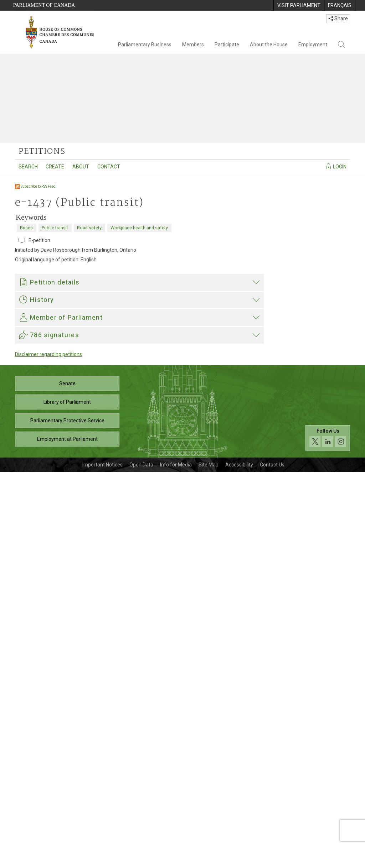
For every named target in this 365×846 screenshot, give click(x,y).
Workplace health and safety (139, 227)
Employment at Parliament (67, 813)
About (80, 166)
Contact (108, 166)
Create (55, 166)
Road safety (89, 227)
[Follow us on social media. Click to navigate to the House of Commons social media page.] (327, 812)
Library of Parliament (67, 776)
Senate (67, 758)
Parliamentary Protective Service (67, 795)
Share (338, 18)
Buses (26, 227)
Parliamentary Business (144, 44)
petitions (42, 151)
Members (193, 44)
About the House (269, 44)
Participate (227, 44)
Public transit (55, 227)
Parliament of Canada (44, 5)
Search (28, 166)
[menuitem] (298, 5)
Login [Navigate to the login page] (336, 166)
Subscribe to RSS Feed (35, 186)
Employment (312, 44)
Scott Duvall (75, 655)
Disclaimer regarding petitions (48, 728)
